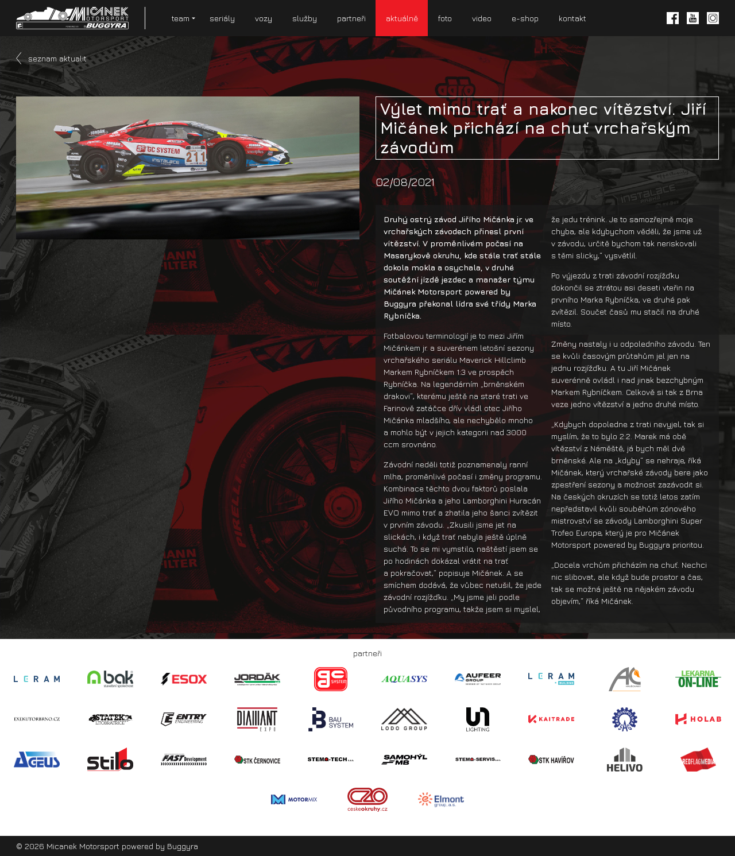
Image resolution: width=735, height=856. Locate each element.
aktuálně (402, 18)
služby (304, 18)
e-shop (525, 18)
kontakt (572, 18)
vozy (263, 18)
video (482, 18)
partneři (351, 18)
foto (445, 18)
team (180, 18)
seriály (222, 18)
